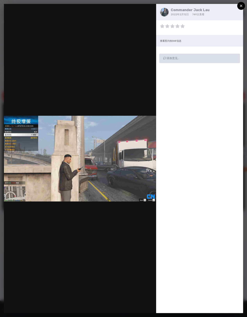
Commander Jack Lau (190, 10)
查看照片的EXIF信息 (170, 41)
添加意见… (171, 58)
